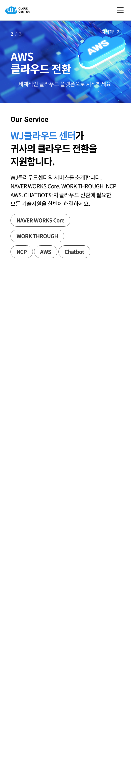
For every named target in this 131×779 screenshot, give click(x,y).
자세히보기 (111, 31)
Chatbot (74, 251)
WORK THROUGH (37, 236)
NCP (22, 251)
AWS (45, 251)
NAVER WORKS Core (40, 220)
